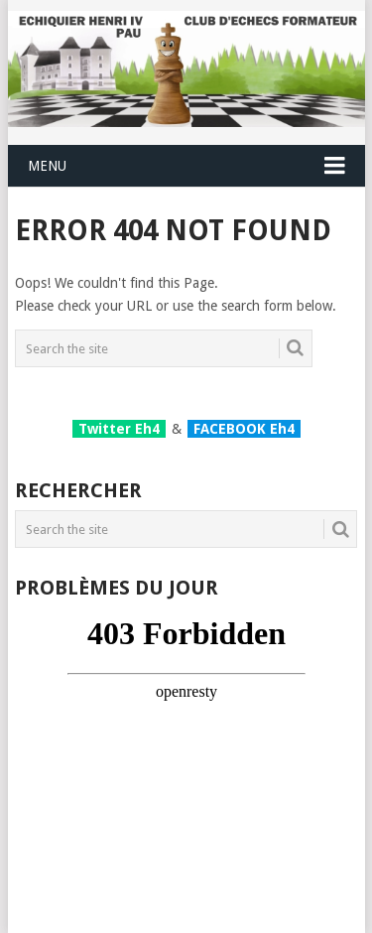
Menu (47, 166)
